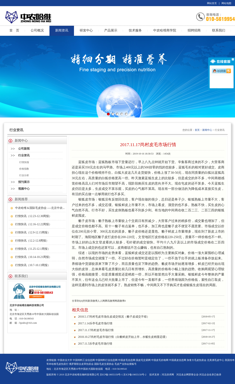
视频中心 (24, 188)
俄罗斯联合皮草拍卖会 (81, 364)
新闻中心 (207, 130)
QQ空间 (83, 300)
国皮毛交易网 (143, 360)
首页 (197, 130)
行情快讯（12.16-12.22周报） (33, 224)
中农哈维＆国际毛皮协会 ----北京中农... (40, 207)
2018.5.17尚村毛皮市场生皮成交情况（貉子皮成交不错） (114, 316)
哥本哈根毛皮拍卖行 (57, 364)
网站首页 (212, 3)
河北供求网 (168, 374)
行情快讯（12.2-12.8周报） (32, 240)
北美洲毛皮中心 (215, 360)
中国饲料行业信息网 (106, 360)
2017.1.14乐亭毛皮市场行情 (95, 323)
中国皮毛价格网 (159, 360)
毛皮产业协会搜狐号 (125, 364)
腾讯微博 (110, 300)
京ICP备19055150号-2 (134, 374)
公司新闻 (24, 148)
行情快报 (24, 162)
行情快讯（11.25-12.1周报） (32, 248)
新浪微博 (92, 300)
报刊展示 (24, 182)
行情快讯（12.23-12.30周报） (33, 216)
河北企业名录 (206, 374)
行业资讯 (24, 155)
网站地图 (226, 3)
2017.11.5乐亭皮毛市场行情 (95, 343)
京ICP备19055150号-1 (111, 374)
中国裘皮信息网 (177, 360)
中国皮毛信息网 (126, 360)
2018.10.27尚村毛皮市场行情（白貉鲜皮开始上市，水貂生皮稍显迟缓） (123, 336)
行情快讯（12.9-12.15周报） (32, 232)
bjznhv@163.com (28, 322)
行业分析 (24, 175)
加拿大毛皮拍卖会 (196, 360)
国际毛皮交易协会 (104, 364)
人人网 (101, 300)
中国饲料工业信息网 (84, 360)
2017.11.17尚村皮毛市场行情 (96, 330)
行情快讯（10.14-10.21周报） (33, 257)
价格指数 (24, 168)
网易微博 (119, 300)
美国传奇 (230, 360)
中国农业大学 (64, 360)
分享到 (75, 300)
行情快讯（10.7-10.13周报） (32, 265)
